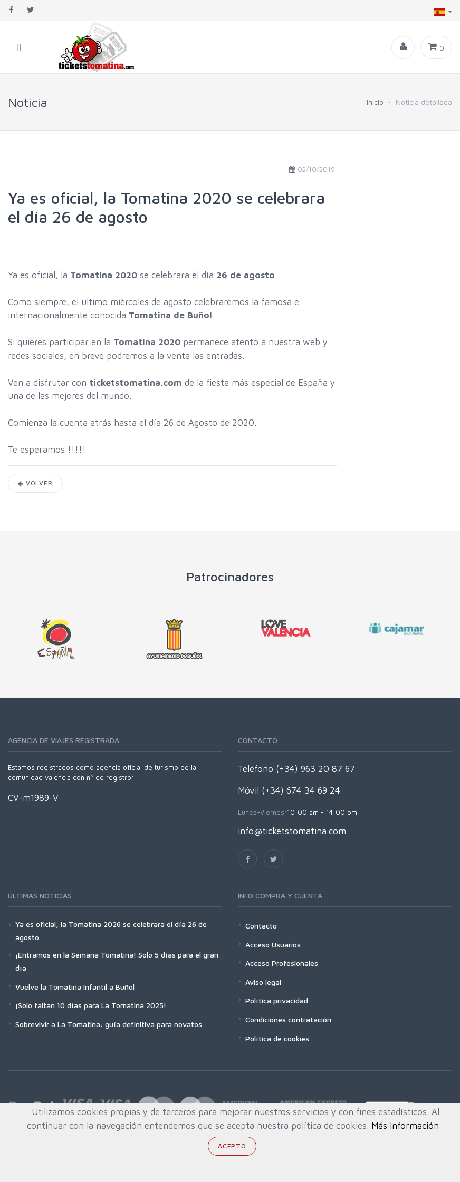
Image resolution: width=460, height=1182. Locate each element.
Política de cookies (277, 1038)
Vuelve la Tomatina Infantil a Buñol (75, 986)
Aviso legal (263, 982)
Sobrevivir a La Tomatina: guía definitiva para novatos (108, 1024)
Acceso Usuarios (273, 944)
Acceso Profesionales (281, 963)
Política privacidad (276, 1000)
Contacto (261, 925)
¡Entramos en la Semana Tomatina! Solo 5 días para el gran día (116, 961)
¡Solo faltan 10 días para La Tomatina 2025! (90, 1005)
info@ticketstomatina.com (292, 831)
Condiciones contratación (288, 1019)
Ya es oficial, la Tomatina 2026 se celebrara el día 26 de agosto (111, 931)
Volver (35, 483)
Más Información (405, 1125)
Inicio (375, 101)
